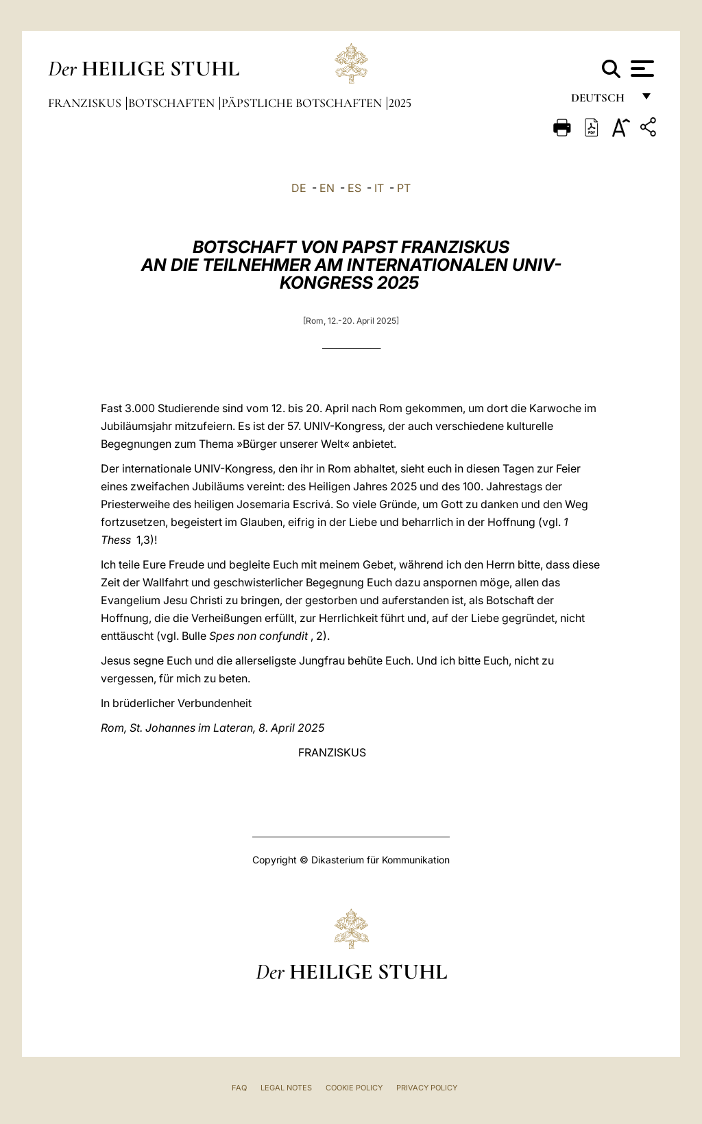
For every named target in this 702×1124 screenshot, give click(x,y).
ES (354, 188)
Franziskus (86, 102)
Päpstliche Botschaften (303, 102)
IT (379, 188)
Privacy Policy (426, 1087)
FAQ (239, 1087)
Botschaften (172, 102)
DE (298, 188)
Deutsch (601, 101)
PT (404, 188)
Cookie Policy (354, 1087)
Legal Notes (286, 1087)
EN (327, 188)
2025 (400, 102)
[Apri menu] (640, 68)
